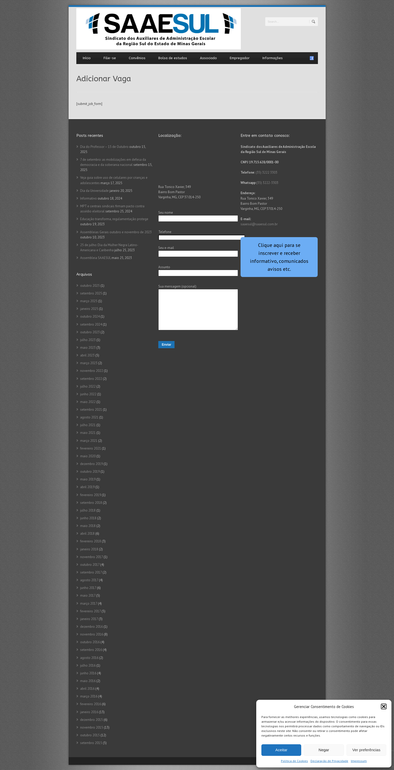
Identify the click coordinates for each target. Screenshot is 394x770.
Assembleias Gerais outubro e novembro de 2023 (116, 232)
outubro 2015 (90, 735)
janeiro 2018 (89, 549)
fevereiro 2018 (90, 541)
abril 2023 (87, 355)
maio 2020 (88, 456)
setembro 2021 (91, 409)
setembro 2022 (91, 379)
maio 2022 (88, 402)
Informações (272, 58)
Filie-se (110, 58)
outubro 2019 (90, 471)
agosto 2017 (89, 580)
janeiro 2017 (89, 619)
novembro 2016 (91, 634)
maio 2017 (87, 595)
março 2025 (88, 301)
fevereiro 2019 (90, 495)
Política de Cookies (294, 761)
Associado (208, 58)
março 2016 (88, 696)
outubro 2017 (89, 564)
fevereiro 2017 (90, 611)
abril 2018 (87, 533)
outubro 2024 (90, 316)
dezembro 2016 (91, 626)
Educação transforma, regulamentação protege (114, 219)
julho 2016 (88, 665)
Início (87, 58)
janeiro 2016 (89, 712)
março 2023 (88, 363)
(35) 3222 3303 (266, 172)
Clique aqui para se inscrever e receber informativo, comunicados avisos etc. (279, 257)
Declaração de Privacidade (329, 761)
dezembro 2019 (91, 464)
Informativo (88, 198)
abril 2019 (87, 487)
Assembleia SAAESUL (95, 258)
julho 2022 (88, 386)
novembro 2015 (91, 727)
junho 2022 (88, 394)
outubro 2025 (90, 285)
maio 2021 (88, 433)
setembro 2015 (91, 743)
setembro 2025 (91, 293)
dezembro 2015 (91, 720)
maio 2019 (88, 479)
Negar (324, 750)
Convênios (137, 58)
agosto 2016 (89, 658)
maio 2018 (88, 526)
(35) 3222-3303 (267, 183)
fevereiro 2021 (90, 448)
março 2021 (88, 440)
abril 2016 (87, 688)
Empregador (240, 58)
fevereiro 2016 (90, 704)
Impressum (359, 761)
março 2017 (88, 603)
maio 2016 (88, 681)
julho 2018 (88, 510)
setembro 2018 (91, 502)
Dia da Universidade (94, 191)
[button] (383, 706)
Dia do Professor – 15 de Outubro (104, 147)
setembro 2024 (91, 324)
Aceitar (281, 750)
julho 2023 (88, 340)
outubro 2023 (90, 332)
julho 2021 (88, 425)
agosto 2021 (89, 417)
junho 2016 (88, 673)
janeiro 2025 (89, 309)
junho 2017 (88, 588)
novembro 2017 (91, 557)
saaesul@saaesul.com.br (259, 224)
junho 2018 (88, 518)
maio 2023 (88, 347)
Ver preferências (366, 750)
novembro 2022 (91, 371)
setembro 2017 (91, 572)
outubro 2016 (90, 642)
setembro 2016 (91, 650)
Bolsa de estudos (172, 58)
